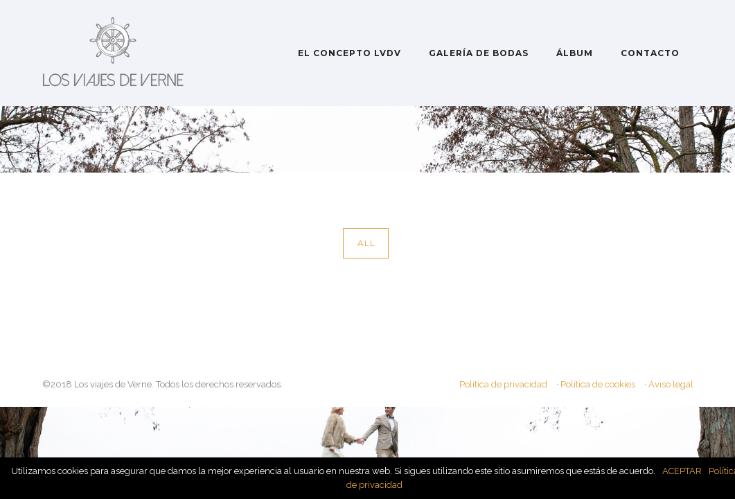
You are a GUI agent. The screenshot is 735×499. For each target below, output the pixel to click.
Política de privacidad (503, 384)
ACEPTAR (682, 471)
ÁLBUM (574, 53)
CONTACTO (650, 53)
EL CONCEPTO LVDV (349, 53)
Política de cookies (597, 384)
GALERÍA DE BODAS (479, 53)
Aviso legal (670, 384)
